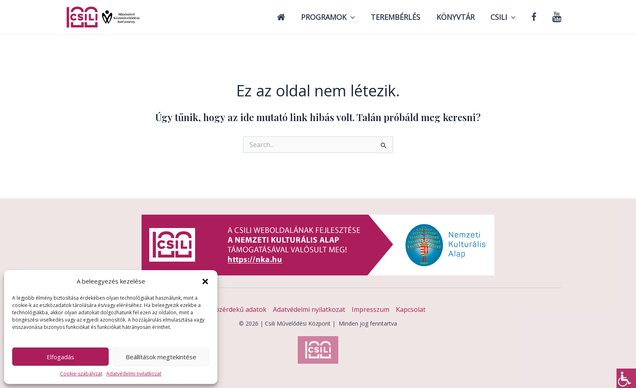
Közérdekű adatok (238, 309)
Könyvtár (460, 17)
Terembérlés (401, 17)
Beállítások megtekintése (161, 357)
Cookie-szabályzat (81, 373)
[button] (205, 281)
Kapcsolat (410, 309)
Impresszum (370, 309)
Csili (506, 17)
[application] (358, 17)
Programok (335, 17)
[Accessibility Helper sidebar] (626, 378)
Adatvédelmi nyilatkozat (133, 373)
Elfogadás (60, 357)
